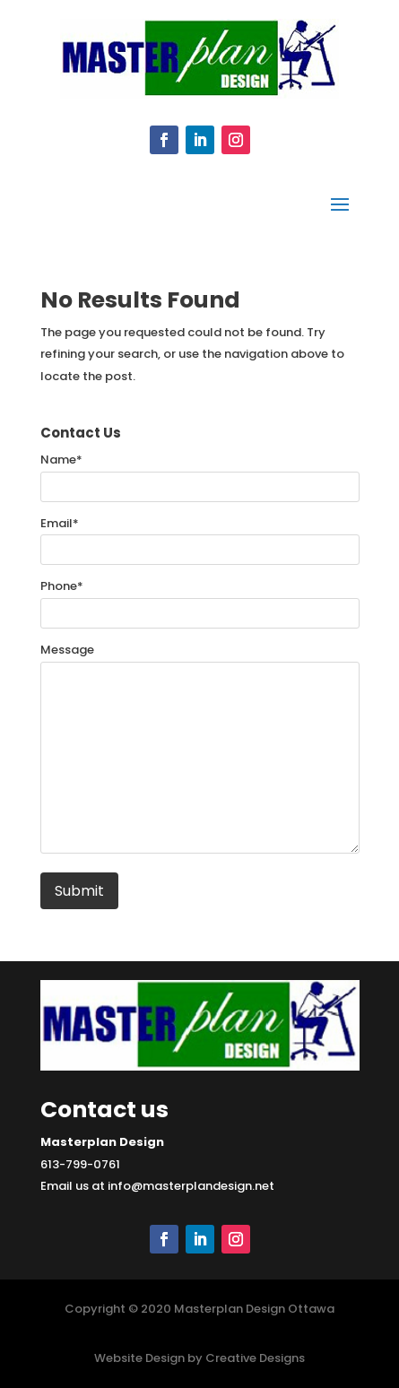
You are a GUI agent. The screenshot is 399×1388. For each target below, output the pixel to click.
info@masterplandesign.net (191, 1185)
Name (61, 459)
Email (59, 523)
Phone (61, 585)
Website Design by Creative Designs (199, 1357)
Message (67, 649)
